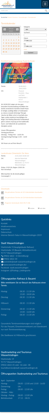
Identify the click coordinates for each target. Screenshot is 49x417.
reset (25, 49)
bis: (25, 44)
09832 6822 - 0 (9, 256)
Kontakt (4, 223)
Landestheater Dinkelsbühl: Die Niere (15, 153)
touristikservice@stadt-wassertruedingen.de (19, 368)
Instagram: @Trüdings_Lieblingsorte (15, 270)
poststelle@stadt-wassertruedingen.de (20, 261)
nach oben (42, 208)
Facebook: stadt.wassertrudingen (14, 267)
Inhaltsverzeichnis (8, 226)
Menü (45, 4)
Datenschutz (6, 232)
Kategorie (27, 27)
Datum (26, 38)
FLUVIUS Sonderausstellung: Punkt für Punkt (18, 61)
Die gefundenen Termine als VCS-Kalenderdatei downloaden (23, 192)
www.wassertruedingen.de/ (15, 264)
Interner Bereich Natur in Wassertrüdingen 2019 (21, 235)
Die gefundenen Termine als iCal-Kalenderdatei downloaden (23, 197)
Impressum (5, 229)
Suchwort (27, 32)
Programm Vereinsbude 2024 (17, 203)
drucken (32, 208)
